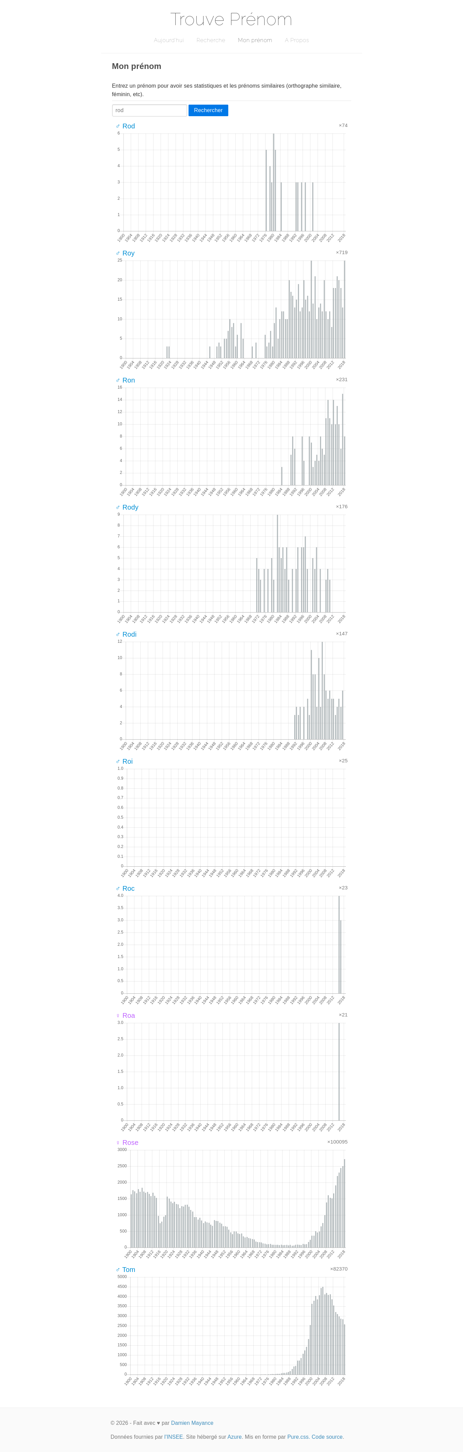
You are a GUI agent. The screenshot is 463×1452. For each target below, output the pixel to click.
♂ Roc (125, 888)
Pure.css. (298, 1437)
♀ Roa (125, 1015)
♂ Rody (127, 507)
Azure (235, 1437)
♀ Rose (127, 1142)
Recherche (211, 40)
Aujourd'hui (169, 40)
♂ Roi (124, 761)
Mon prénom (255, 40)
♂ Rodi (126, 634)
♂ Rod (125, 126)
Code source (327, 1437)
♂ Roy (125, 253)
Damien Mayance (192, 1423)
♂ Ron (125, 380)
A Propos (297, 40)
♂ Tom (125, 1269)
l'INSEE (173, 1437)
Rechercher (208, 110)
